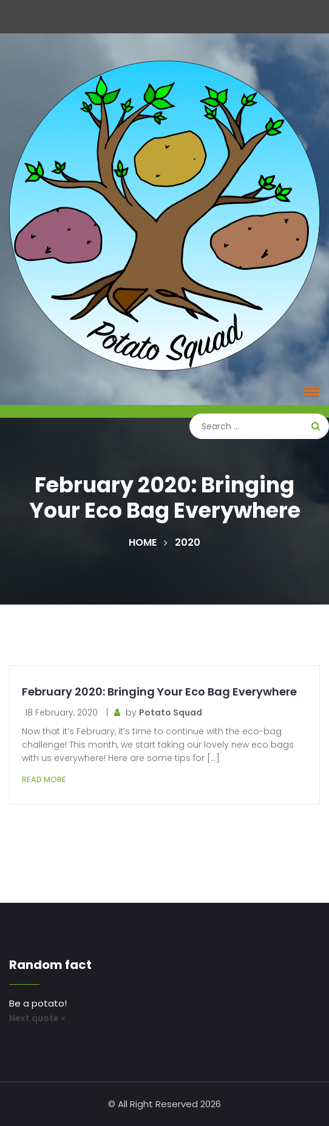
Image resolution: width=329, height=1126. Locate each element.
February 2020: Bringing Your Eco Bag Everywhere (159, 691)
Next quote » (37, 1018)
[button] (309, 391)
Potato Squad (170, 712)
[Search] (259, 426)
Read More (44, 779)
